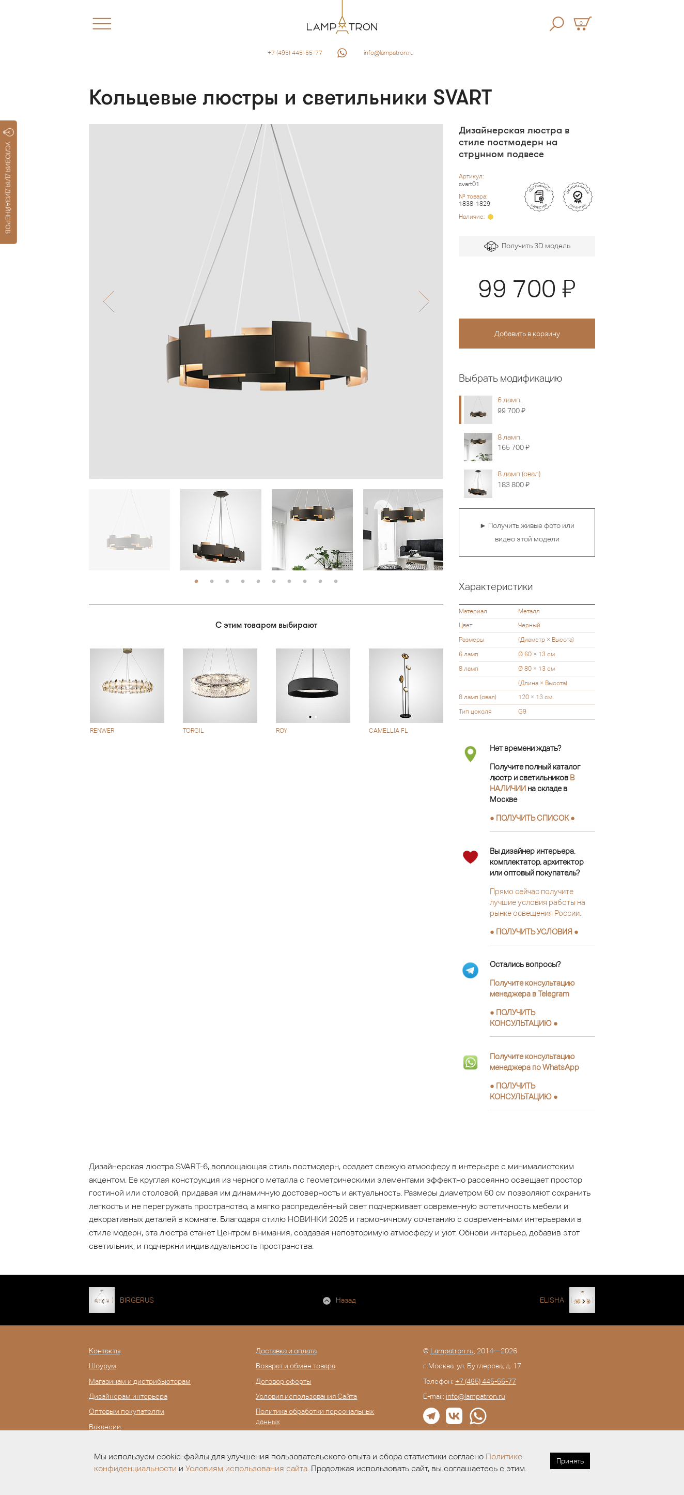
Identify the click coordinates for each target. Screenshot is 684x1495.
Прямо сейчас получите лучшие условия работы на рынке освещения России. (537, 902)
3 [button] (227, 582)
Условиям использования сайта (246, 1468)
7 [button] (289, 582)
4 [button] (243, 582)
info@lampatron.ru (389, 52)
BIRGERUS (137, 1300)
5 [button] (258, 582)
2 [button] (212, 582)
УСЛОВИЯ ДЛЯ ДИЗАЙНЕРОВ (8, 181)
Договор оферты (283, 1381)
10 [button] (336, 582)
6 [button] (274, 582)
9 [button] (320, 582)
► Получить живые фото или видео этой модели (526, 532)
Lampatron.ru (452, 1351)
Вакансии (105, 1427)
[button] (108, 301)
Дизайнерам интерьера (128, 1396)
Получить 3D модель (527, 246)
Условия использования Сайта (306, 1396)
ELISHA (552, 1300)
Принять (570, 1461)
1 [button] (196, 582)
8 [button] (305, 582)
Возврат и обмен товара (295, 1366)
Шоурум (102, 1366)
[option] (266, 301)
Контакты (104, 1351)
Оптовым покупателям (126, 1411)
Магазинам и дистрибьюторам (140, 1381)
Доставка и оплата (286, 1351)
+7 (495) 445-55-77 (295, 52)
